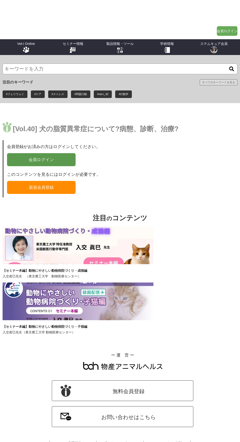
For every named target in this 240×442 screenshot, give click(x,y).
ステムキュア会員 (214, 30)
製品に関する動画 (120, 398)
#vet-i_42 (103, 80)
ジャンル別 (26, 398)
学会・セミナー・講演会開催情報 (73, 390)
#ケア (37, 80)
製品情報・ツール (120, 30)
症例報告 (167, 398)
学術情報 (167, 30)
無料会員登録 (44, 321)
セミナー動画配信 (73, 397)
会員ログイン (217, 17)
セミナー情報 (73, 30)
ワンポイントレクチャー (167, 391)
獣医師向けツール (120, 405)
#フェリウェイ (15, 80)
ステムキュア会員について (214, 391)
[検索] (120, 55)
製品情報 (120, 390)
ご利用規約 (73, 349)
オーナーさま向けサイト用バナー (120, 419)
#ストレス (58, 80)
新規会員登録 (41, 173)
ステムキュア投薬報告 (214, 398)
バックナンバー (26, 405)
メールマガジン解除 (167, 349)
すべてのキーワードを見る (218, 68)
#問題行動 (80, 80)
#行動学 (123, 80)
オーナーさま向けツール (120, 412)
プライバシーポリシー (120, 349)
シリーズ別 (26, 391)
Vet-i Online (26, 30)
